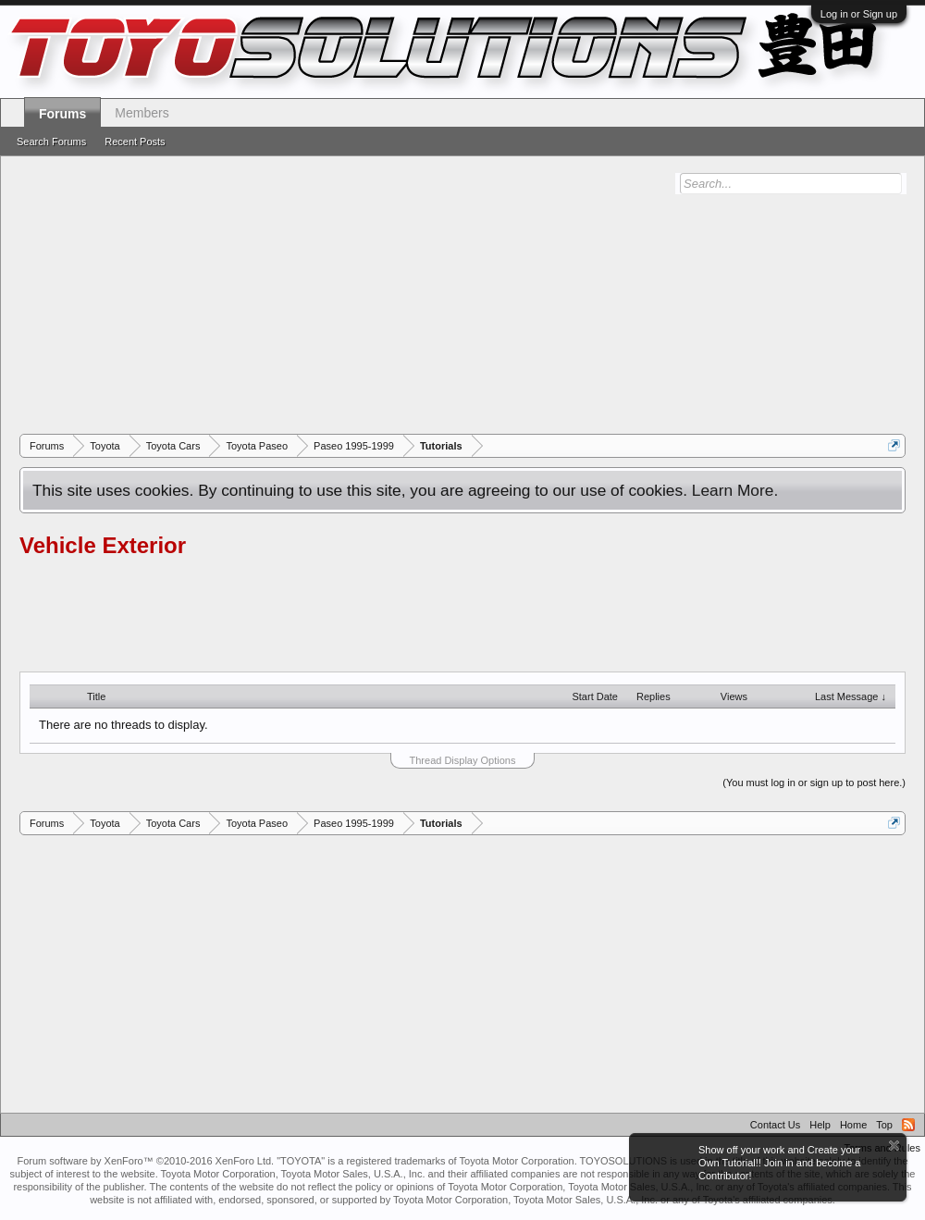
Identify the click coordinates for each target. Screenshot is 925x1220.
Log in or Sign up (858, 13)
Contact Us (775, 1124)
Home (853, 1124)
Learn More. (735, 490)
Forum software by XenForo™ (145, 1160)
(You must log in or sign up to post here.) (814, 782)
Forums (62, 113)
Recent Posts (135, 141)
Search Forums (51, 141)
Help (820, 1124)
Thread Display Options (463, 760)
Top (884, 1124)
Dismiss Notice (894, 1145)
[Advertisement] (471, 295)
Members (141, 112)
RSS (908, 1124)
